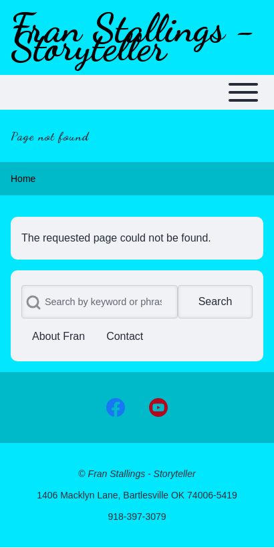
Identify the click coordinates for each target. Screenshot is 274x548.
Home (23, 178)
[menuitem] (58, 337)
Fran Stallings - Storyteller (133, 37)
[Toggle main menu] (137, 92)
